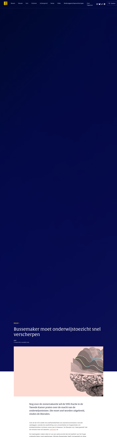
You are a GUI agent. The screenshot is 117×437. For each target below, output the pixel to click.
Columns (34, 3)
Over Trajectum (90, 4)
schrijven (53, 429)
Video (59, 3)
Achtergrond (43, 3)
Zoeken (113, 3)
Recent (13, 3)
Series (52, 3)
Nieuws (20, 3)
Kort (27, 3)
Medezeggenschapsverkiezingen (74, 3)
